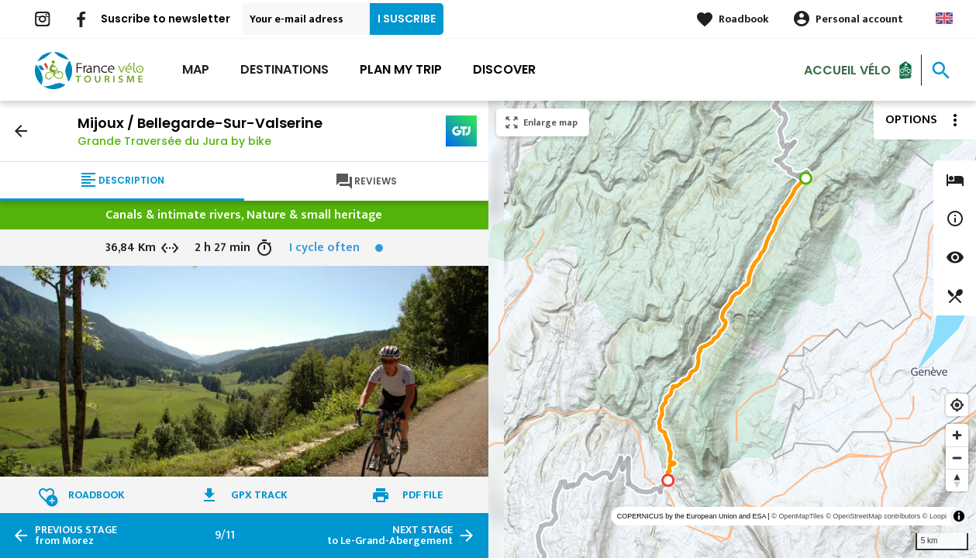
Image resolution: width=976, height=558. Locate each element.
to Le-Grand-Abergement (390, 535)
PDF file (422, 495)
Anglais (944, 18)
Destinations (284, 69)
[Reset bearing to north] (957, 480)
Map (195, 69)
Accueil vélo (847, 69)
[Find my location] (957, 405)
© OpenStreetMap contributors (873, 516)
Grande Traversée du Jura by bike (174, 141)
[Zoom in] (957, 435)
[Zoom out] (957, 457)
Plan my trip (401, 69)
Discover (504, 69)
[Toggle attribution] (959, 516)
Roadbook (744, 19)
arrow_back (21, 131)
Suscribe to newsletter (165, 18)
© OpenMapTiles (797, 516)
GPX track (259, 495)
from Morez (76, 535)
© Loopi (935, 516)
